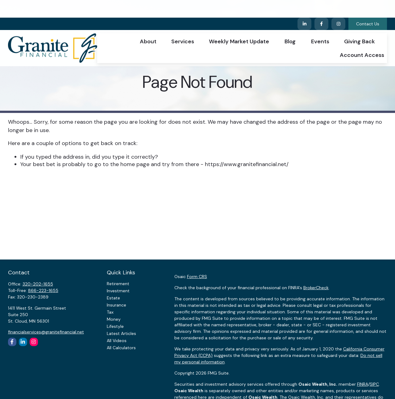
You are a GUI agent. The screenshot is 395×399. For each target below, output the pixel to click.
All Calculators (121, 347)
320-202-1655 (38, 284)
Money (114, 319)
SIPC (374, 384)
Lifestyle (115, 326)
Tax (110, 312)
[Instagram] (34, 342)
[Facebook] (321, 6)
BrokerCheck (316, 287)
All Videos (117, 340)
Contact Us (367, 6)
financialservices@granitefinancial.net (46, 332)
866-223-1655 (43, 290)
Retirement (118, 283)
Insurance (116, 305)
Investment (118, 291)
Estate (113, 298)
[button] (148, 23)
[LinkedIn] (304, 6)
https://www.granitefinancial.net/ (247, 164)
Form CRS (197, 276)
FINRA (362, 384)
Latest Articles (121, 333)
